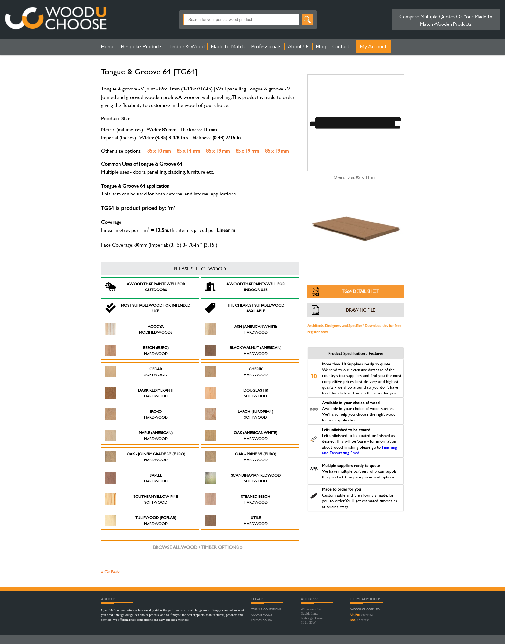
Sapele (136, 478)
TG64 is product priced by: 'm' (138, 208)
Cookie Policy (261, 614)
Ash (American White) (241, 329)
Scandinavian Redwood (243, 478)
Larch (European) (239, 414)
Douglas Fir (236, 393)
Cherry (236, 371)
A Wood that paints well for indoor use (245, 286)
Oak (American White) (241, 435)
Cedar (136, 371)
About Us (299, 46)
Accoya (139, 329)
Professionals (266, 46)
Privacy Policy (261, 620)
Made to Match (228, 46)
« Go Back (110, 571)
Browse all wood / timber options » (197, 547)
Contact (340, 46)
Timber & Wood (187, 46)
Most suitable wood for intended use (147, 308)
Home (108, 46)
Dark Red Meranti (139, 393)
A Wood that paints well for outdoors (145, 286)
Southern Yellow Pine (141, 499)
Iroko (136, 414)
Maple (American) (139, 435)
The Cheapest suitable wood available (244, 308)
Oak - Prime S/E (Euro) (240, 456)
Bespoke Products (142, 46)
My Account (373, 46)
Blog (321, 46)
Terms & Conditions (266, 609)
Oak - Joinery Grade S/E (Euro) (145, 456)
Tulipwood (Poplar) (140, 520)
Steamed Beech (237, 499)
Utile (236, 520)
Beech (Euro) (137, 350)
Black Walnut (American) (243, 350)
